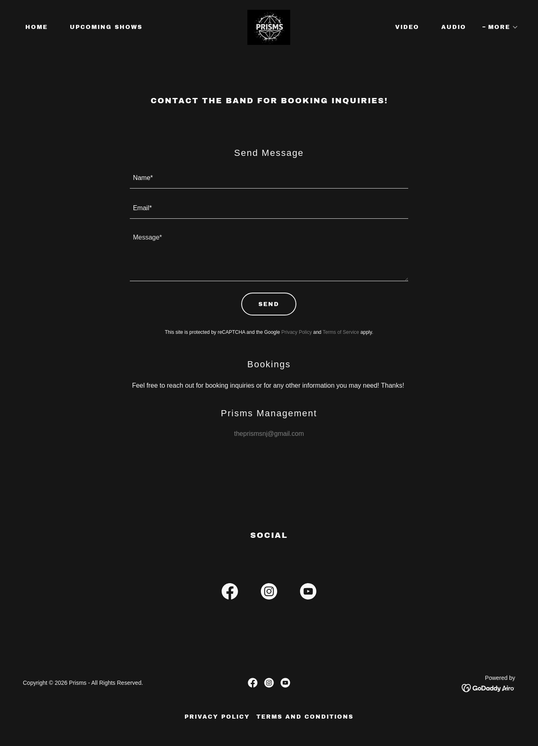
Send (268, 304)
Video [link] (407, 27)
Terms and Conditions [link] (304, 717)
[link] (268, 26)
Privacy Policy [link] (296, 332)
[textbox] (269, 178)
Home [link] (36, 27)
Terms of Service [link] (340, 332)
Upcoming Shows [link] (106, 27)
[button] (500, 27)
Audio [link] (453, 27)
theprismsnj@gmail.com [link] (269, 433)
